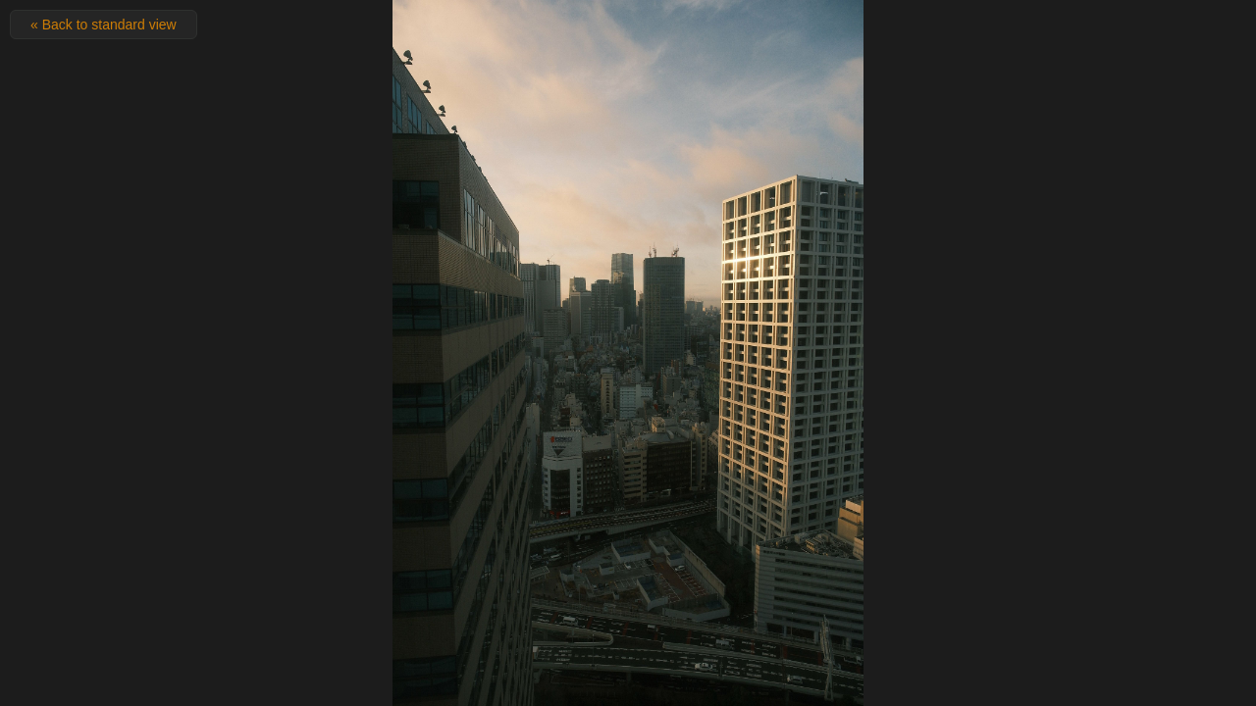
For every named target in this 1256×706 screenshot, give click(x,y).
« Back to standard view (103, 24)
